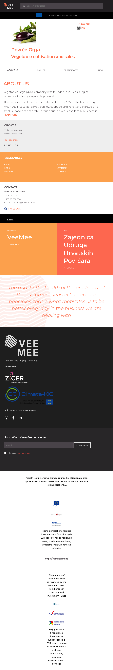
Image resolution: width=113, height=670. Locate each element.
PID (83, 28)
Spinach (62, 171)
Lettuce (62, 168)
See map (11, 139)
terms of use (24, 453)
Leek (7, 168)
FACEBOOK (14, 208)
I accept (20, 453)
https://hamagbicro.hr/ (56, 558)
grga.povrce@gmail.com (19, 202)
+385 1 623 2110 (11, 195)
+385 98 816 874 (12, 199)
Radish (8, 171)
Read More (10, 115)
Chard (8, 164)
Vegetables (13, 157)
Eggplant (63, 164)
